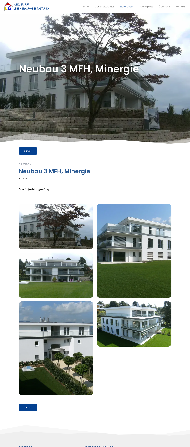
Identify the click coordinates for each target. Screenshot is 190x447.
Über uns (164, 6)
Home (81, 6)
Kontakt (180, 6)
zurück (28, 151)
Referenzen (125, 6)
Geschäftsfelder (101, 6)
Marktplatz (146, 6)
